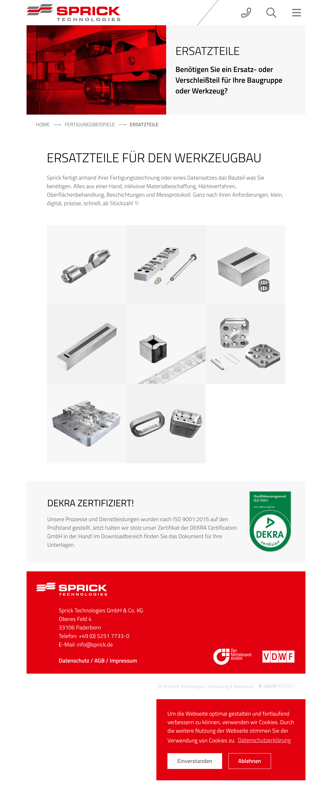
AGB (99, 660)
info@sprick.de (95, 644)
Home (43, 124)
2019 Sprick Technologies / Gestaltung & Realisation (226, 686)
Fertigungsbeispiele (90, 124)
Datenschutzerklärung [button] (264, 740)
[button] (246, 12)
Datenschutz (74, 660)
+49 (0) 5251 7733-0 (104, 636)
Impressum (123, 660)
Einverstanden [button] (194, 761)
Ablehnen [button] (249, 761)
